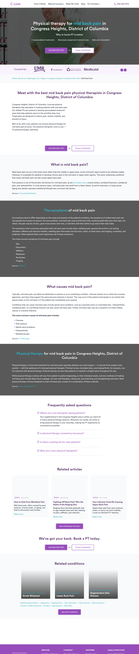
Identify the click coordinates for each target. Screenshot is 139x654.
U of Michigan (24, 338)
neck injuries (85, 603)
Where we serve (18, 78)
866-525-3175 (121, 4)
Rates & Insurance (55, 4)
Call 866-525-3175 (56, 50)
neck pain (68, 606)
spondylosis (57, 606)
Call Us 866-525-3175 (69, 18)
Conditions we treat (72, 78)
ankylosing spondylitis (29, 603)
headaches (45, 603)
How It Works (40, 4)
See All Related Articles (69, 526)
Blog (83, 4)
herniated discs (79, 183)
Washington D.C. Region (36, 78)
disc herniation (71, 603)
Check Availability (83, 50)
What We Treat (72, 4)
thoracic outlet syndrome (31, 606)
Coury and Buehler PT (27, 386)
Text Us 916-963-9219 (69, 25)
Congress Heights (55, 78)
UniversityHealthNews (27, 193)
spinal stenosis (98, 603)
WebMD (22, 266)
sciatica (47, 606)
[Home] (15, 4)
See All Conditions (70, 612)
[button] (121, 70)
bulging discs (58, 603)
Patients (17, 497)
